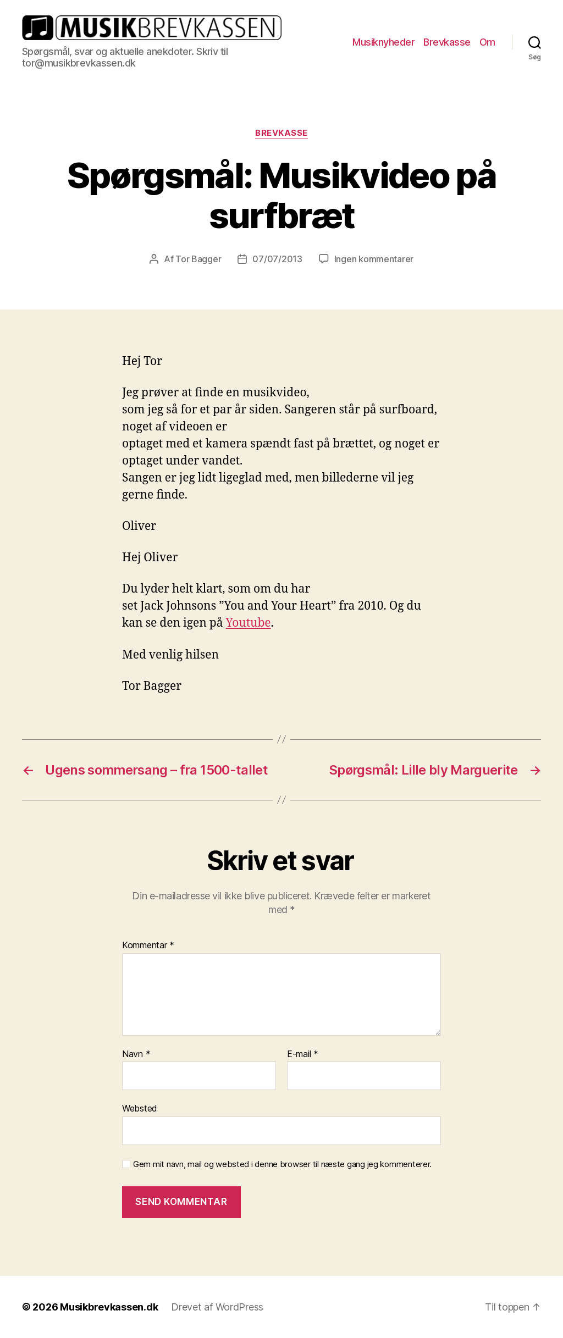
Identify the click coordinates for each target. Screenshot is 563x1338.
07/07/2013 (277, 258)
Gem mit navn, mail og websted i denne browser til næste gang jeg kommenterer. (282, 1164)
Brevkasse (447, 42)
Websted (139, 1108)
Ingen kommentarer (373, 258)
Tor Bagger (198, 258)
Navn (136, 1054)
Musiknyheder (383, 42)
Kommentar (148, 945)
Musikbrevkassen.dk (109, 1307)
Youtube (248, 623)
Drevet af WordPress (217, 1307)
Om (487, 42)
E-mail (302, 1054)
